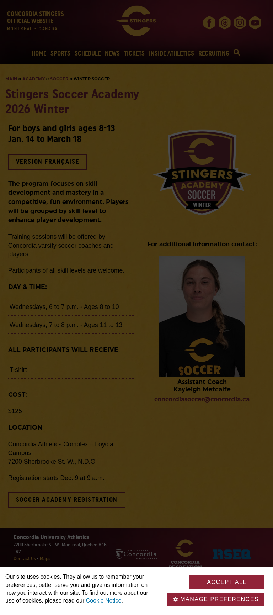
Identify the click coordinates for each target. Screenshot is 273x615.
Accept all (227, 582)
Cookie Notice (104, 601)
